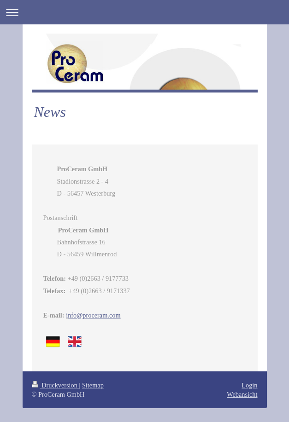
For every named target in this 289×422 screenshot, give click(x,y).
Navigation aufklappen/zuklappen (144, 12)
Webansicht (242, 394)
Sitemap (93, 385)
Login (249, 385)
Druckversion (55, 385)
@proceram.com (94, 315)
